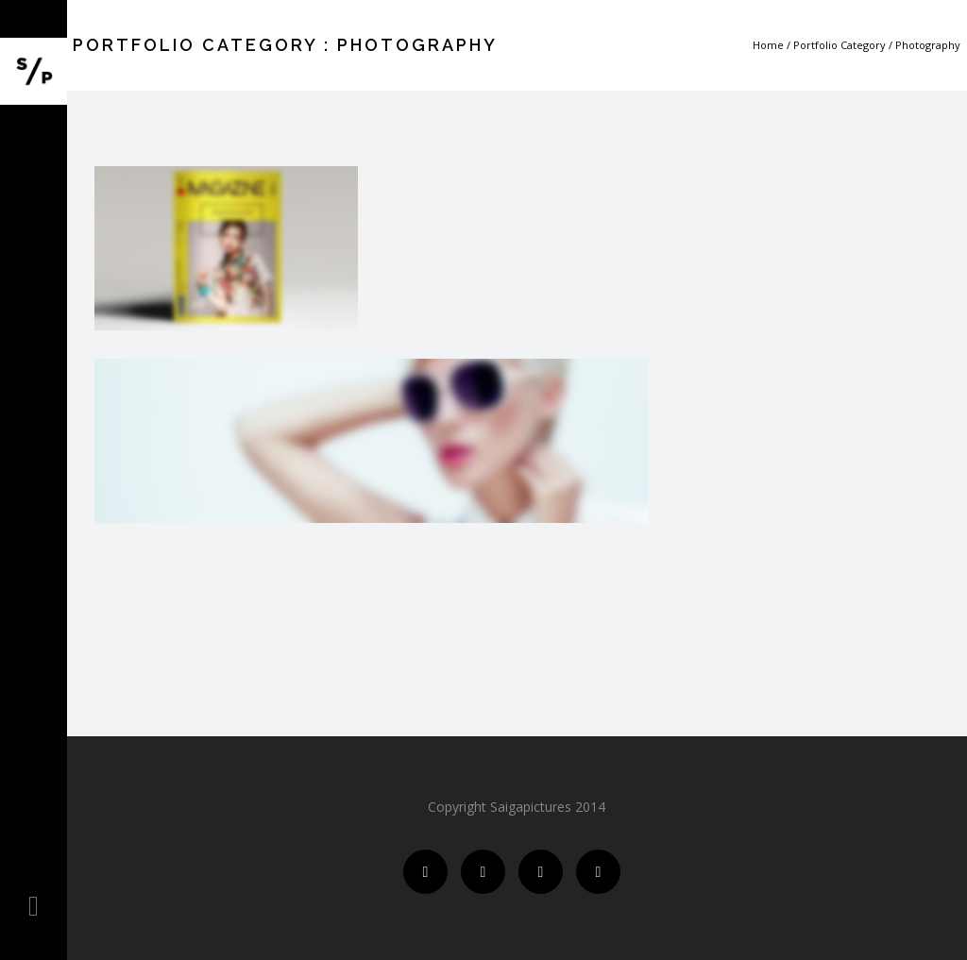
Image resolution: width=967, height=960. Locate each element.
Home (768, 45)
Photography (927, 45)
